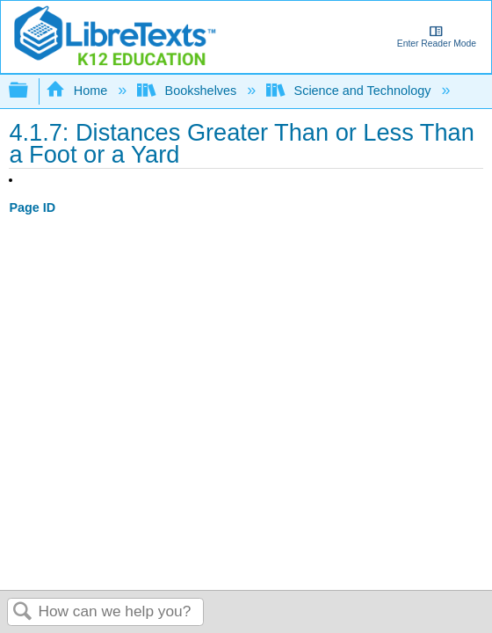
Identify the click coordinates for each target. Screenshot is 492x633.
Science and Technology (350, 91)
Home (78, 91)
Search (23, 612)
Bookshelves (188, 91)
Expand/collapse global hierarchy (30, 91)
